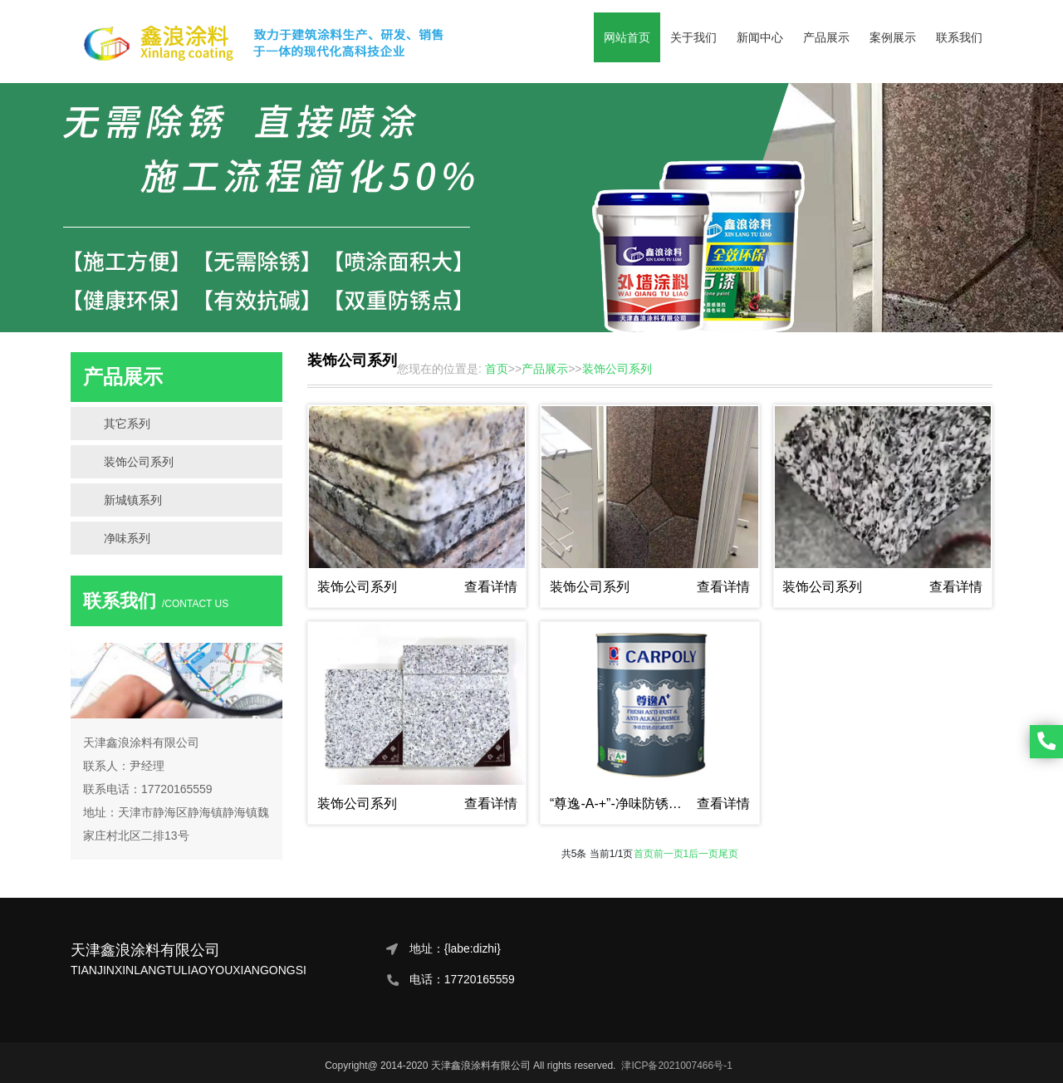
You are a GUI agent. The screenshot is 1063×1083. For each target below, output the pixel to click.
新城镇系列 (133, 500)
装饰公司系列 (139, 461)
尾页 (728, 854)
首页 (644, 854)
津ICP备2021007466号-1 (676, 1065)
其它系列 (127, 423)
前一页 (668, 854)
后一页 (703, 854)
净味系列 (127, 538)
